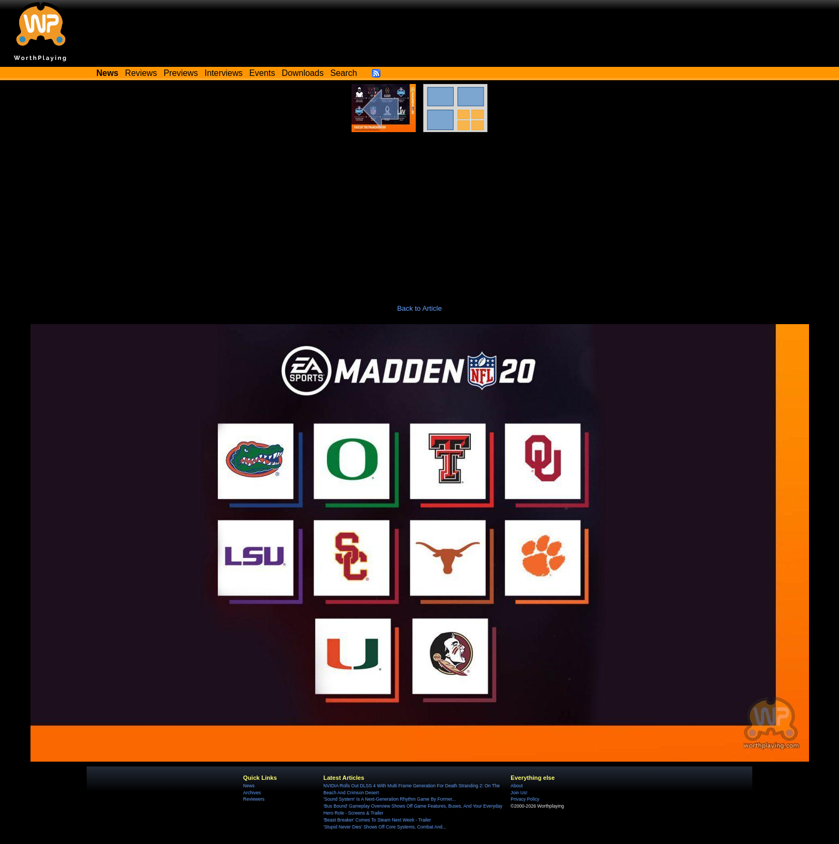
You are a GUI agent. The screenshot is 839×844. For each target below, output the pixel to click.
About (516, 785)
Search (343, 73)
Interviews (223, 73)
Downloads (303, 73)
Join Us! (518, 792)
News (248, 785)
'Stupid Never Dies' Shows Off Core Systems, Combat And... (384, 827)
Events (262, 73)
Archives (252, 792)
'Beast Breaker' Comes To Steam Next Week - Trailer (377, 820)
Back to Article (419, 308)
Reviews (141, 73)
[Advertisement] (419, 212)
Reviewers (253, 799)
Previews (181, 73)
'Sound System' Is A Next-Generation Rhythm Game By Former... (389, 799)
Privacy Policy (524, 799)
